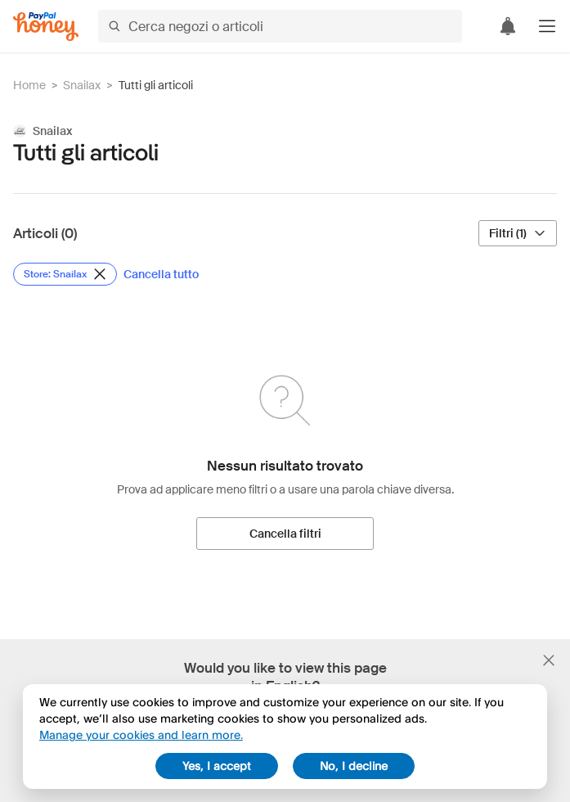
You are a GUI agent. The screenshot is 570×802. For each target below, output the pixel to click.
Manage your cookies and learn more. (141, 734)
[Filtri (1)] (517, 233)
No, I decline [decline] (354, 766)
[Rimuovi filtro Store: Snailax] (65, 274)
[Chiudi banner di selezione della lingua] (549, 660)
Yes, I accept (216, 766)
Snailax (82, 85)
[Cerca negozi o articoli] (280, 26)
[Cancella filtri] (285, 533)
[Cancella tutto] (161, 274)
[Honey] (46, 26)
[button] (547, 26)
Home (29, 85)
